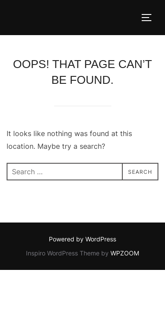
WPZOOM (124, 253)
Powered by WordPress (82, 239)
